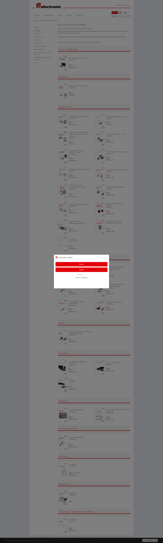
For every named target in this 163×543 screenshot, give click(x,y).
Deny (81, 264)
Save (81, 270)
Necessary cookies (64, 257)
